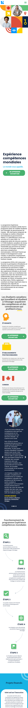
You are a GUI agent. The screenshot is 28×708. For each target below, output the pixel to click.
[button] (25, 2)
